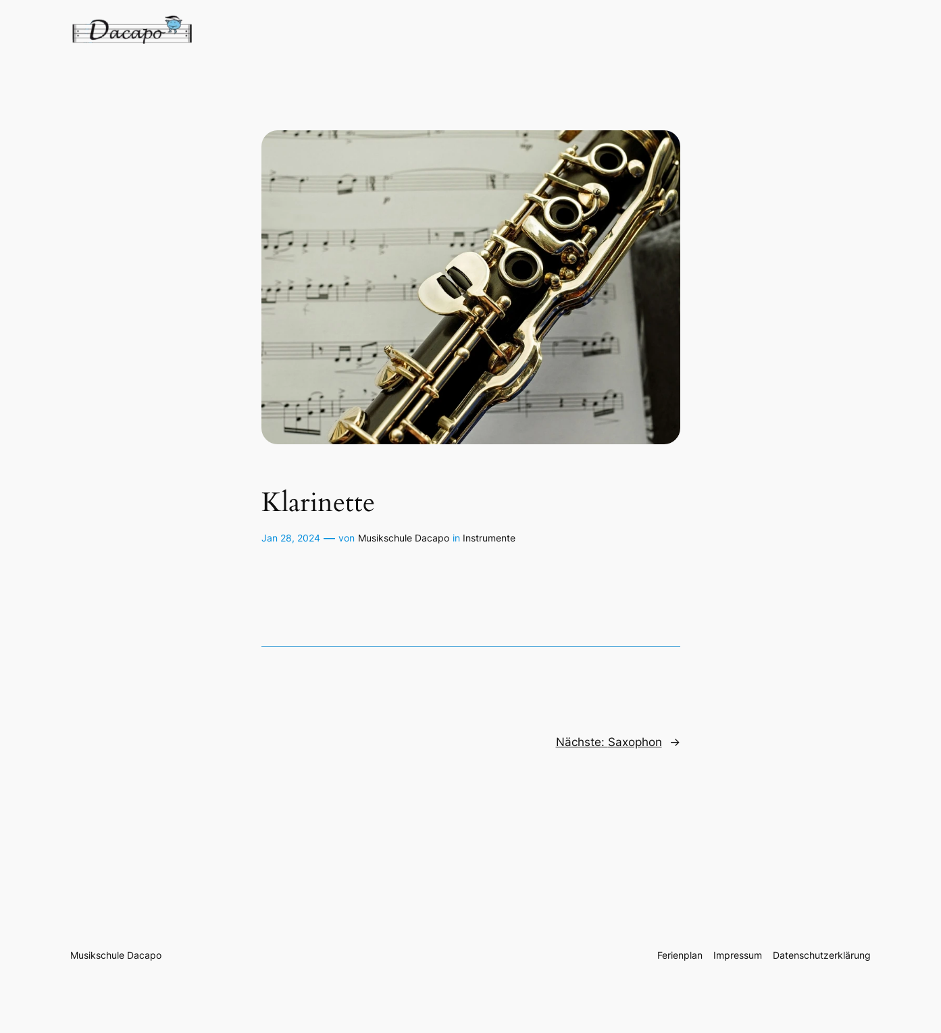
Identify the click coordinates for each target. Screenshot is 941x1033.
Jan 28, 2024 (290, 538)
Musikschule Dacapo (403, 538)
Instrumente (489, 538)
